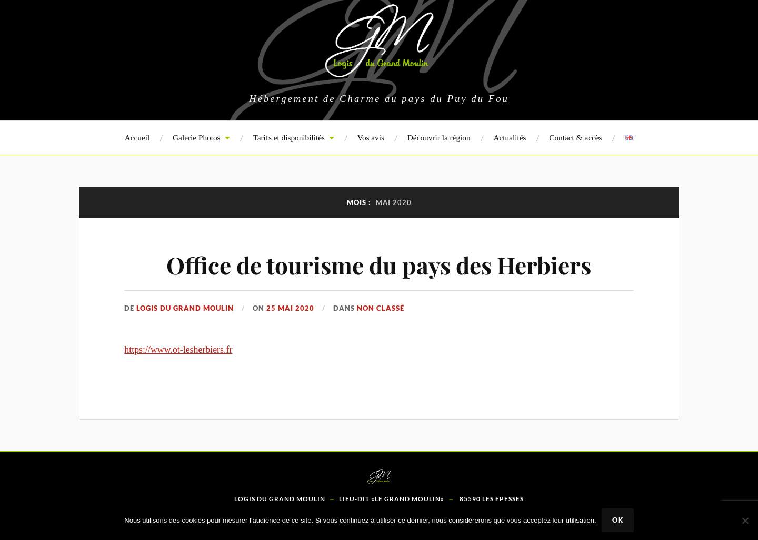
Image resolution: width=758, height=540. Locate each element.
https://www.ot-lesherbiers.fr (178, 349)
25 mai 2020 (290, 308)
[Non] (745, 520)
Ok (617, 520)
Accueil (137, 137)
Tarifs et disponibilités (289, 137)
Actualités (509, 137)
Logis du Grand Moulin (185, 308)
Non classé (380, 308)
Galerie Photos (197, 137)
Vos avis (370, 137)
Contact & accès (575, 137)
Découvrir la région (439, 137)
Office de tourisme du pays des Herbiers (378, 264)
